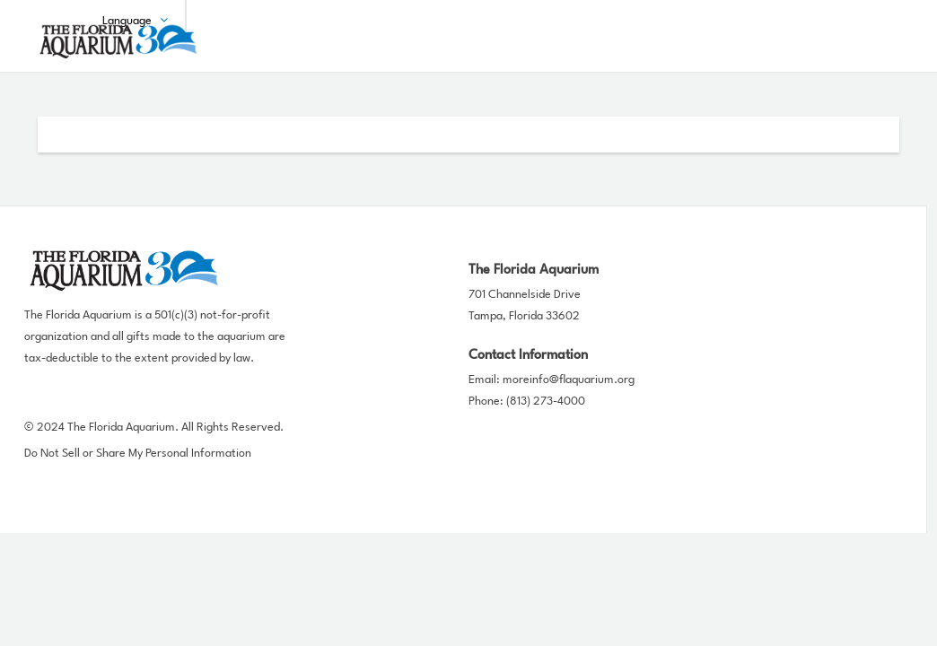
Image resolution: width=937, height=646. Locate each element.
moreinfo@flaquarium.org (569, 380)
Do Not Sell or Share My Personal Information (137, 453)
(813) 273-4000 (545, 401)
